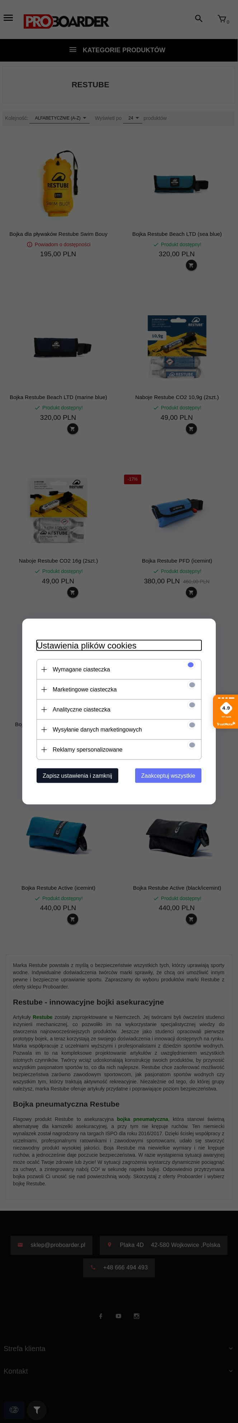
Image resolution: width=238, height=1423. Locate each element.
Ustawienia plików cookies (87, 645)
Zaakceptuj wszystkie (168, 776)
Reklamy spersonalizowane (88, 750)
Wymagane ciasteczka (81, 669)
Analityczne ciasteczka (81, 709)
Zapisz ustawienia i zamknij (77, 776)
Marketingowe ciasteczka (85, 689)
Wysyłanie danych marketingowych (97, 730)
